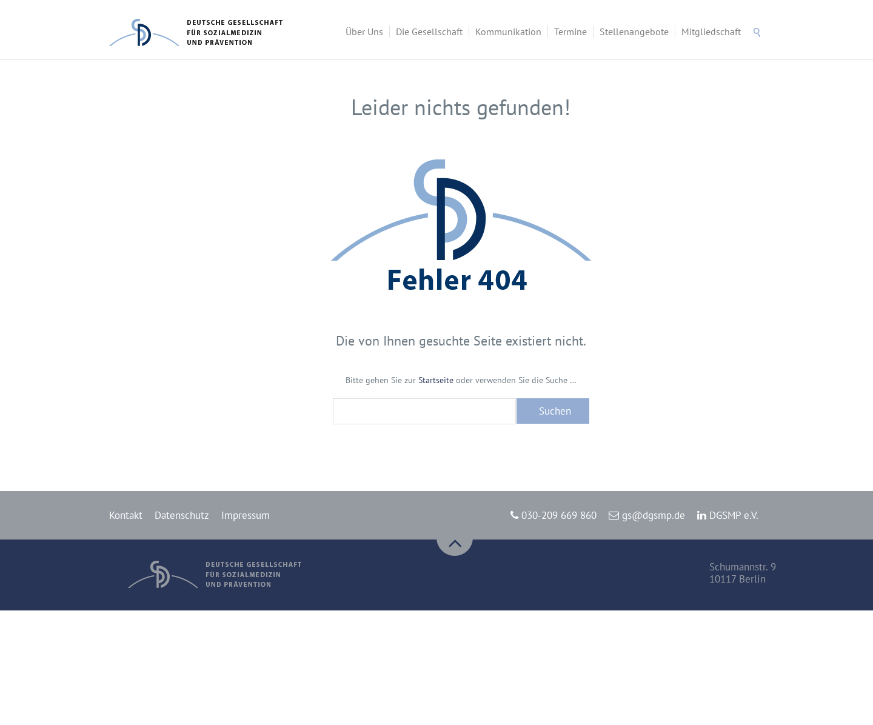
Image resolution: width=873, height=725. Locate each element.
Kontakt (125, 515)
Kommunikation (508, 31)
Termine (570, 31)
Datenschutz (182, 515)
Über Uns (364, 31)
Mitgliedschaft (711, 31)
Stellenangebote (634, 31)
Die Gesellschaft (429, 31)
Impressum (245, 515)
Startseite (435, 380)
